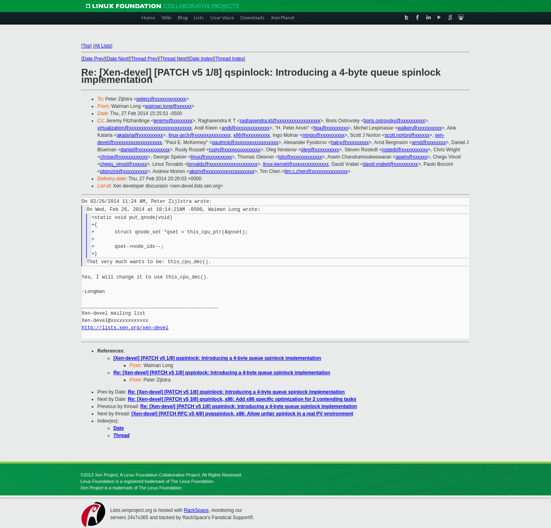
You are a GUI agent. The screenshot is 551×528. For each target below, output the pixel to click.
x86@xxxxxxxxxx (251, 135)
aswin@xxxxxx (412, 157)
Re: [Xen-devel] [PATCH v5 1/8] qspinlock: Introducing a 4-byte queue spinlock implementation (221, 372)
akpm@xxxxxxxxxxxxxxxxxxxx (222, 171)
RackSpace (196, 510)
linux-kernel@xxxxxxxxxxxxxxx (296, 164)
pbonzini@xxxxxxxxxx (123, 171)
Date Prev (93, 59)
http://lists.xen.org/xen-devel (125, 327)
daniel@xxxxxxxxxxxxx (145, 150)
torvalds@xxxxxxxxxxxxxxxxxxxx (222, 164)
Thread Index (230, 59)
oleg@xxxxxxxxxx (320, 150)
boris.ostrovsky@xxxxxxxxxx (394, 121)
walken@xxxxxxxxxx (419, 128)
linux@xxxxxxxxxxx (211, 157)
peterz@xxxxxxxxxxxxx (161, 99)
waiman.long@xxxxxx (168, 106)
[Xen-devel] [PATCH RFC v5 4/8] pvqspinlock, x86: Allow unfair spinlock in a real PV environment (242, 414)
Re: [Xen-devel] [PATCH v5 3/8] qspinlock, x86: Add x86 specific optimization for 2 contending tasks (242, 399)
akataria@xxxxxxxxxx (140, 135)
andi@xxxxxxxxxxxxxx (245, 128)
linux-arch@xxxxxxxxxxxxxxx (199, 135)
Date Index (201, 59)
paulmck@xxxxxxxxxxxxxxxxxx (245, 142)
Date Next (117, 59)
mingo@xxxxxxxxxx (323, 135)
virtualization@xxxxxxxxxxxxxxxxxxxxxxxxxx (144, 128)
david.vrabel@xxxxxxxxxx (390, 164)
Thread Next (173, 59)
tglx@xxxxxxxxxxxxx (300, 157)
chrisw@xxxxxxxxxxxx (124, 157)
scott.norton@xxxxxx (407, 135)
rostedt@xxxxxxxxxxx (405, 150)
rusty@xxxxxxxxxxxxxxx (234, 150)
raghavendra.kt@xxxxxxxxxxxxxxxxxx (280, 121)
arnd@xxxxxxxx (429, 142)
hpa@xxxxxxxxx (330, 128)
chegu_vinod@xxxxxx (123, 164)
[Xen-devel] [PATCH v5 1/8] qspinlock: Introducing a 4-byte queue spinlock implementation (217, 358)
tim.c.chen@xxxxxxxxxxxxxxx (316, 171)
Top (86, 46)
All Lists (103, 46)
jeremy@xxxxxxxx (173, 121)
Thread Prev (144, 59)
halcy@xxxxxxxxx (350, 142)
